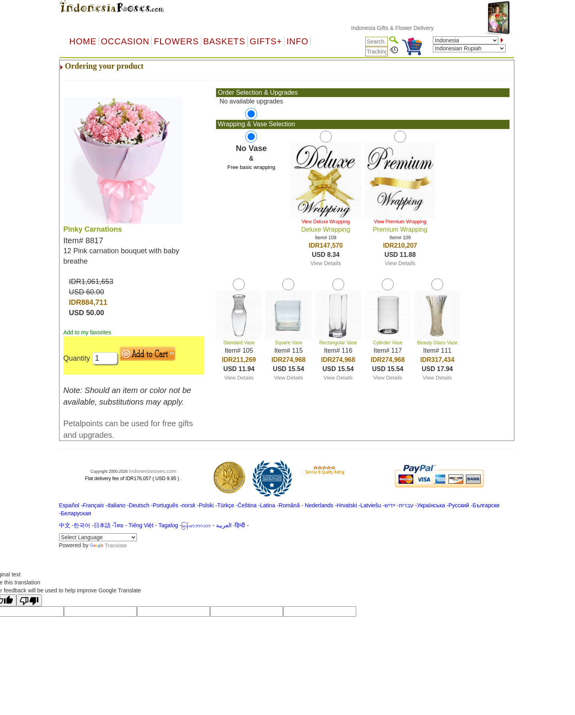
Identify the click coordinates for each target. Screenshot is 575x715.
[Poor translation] (29, 600)
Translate (108, 545)
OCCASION (125, 41)
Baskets (224, 41)
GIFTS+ (266, 41)
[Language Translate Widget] (98, 537)
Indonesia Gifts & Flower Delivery (399, 28)
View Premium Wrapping (400, 221)
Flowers (176, 41)
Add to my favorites (87, 332)
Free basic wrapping (251, 167)
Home (83, 41)
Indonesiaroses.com (152, 471)
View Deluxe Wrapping (325, 221)
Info (297, 41)
